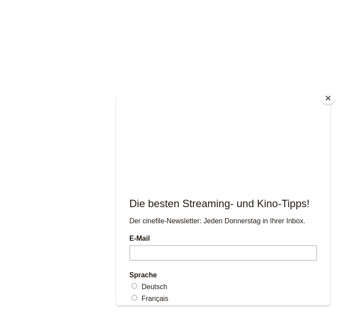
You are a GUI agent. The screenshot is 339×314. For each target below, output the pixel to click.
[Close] (328, 98)
